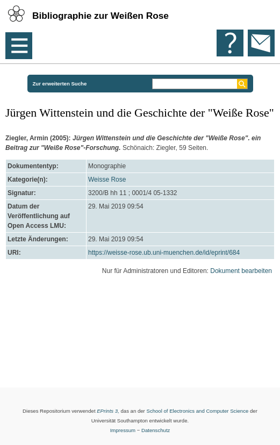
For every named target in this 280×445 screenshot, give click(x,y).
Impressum (122, 430)
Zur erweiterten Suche (60, 84)
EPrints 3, (108, 411)
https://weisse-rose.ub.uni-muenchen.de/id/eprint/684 (164, 252)
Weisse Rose (107, 179)
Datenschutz (155, 430)
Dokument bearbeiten (241, 271)
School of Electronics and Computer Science (197, 411)
